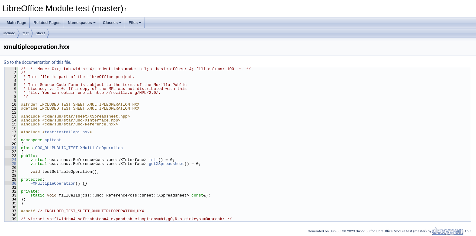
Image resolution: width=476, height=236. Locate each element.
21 (10, 148)
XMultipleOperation (101, 148)
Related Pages (46, 22)
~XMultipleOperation (52, 183)
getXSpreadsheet (166, 163)
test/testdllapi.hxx (67, 132)
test (26, 33)
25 (10, 163)
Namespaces (82, 22)
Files (135, 22)
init (153, 159)
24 (10, 159)
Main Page (16, 22)
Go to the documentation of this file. (37, 62)
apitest (53, 140)
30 (10, 183)
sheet (40, 33)
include (9, 33)
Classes (112, 22)
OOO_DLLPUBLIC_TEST (56, 148)
